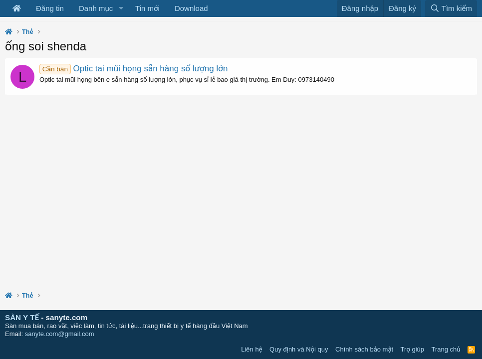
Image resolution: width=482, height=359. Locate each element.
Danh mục (96, 8)
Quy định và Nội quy (298, 349)
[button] (121, 8)
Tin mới (147, 8)
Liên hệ (251, 349)
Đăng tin (50, 8)
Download (191, 8)
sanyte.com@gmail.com (59, 334)
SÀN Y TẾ (22, 317)
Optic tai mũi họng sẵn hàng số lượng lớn (133, 68)
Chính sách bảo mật (364, 349)
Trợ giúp (412, 349)
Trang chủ (446, 349)
